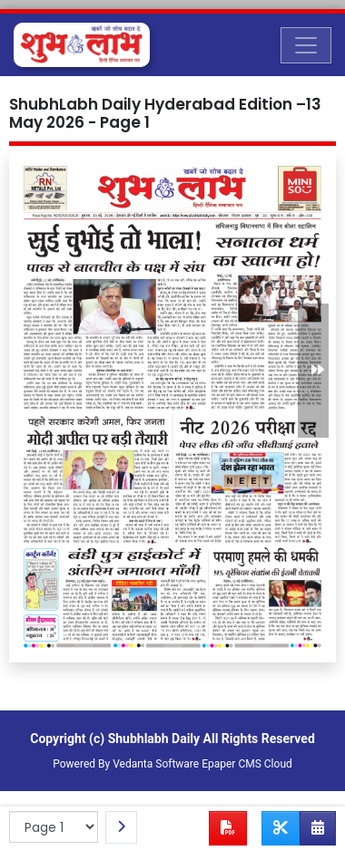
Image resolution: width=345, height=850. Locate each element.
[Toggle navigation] (306, 45)
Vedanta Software (156, 764)
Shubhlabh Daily (154, 738)
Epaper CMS (231, 764)
